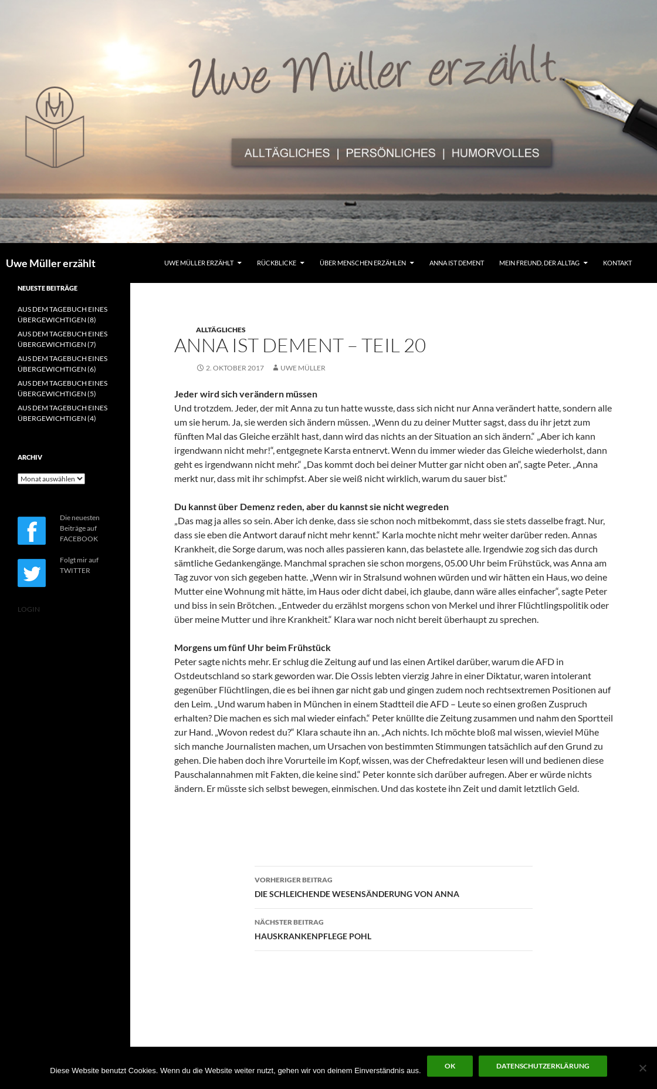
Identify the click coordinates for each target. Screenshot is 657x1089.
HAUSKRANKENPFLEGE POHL (394, 928)
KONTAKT (617, 263)
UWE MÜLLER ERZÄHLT (198, 263)
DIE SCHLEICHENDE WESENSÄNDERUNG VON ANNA (394, 886)
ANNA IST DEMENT (456, 263)
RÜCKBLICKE (276, 263)
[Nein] (642, 1068)
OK (450, 1065)
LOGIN (29, 609)
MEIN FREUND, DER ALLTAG (539, 263)
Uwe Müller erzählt (51, 263)
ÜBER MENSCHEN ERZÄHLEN (363, 263)
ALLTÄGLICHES (221, 329)
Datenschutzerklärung (543, 1065)
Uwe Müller (303, 367)
